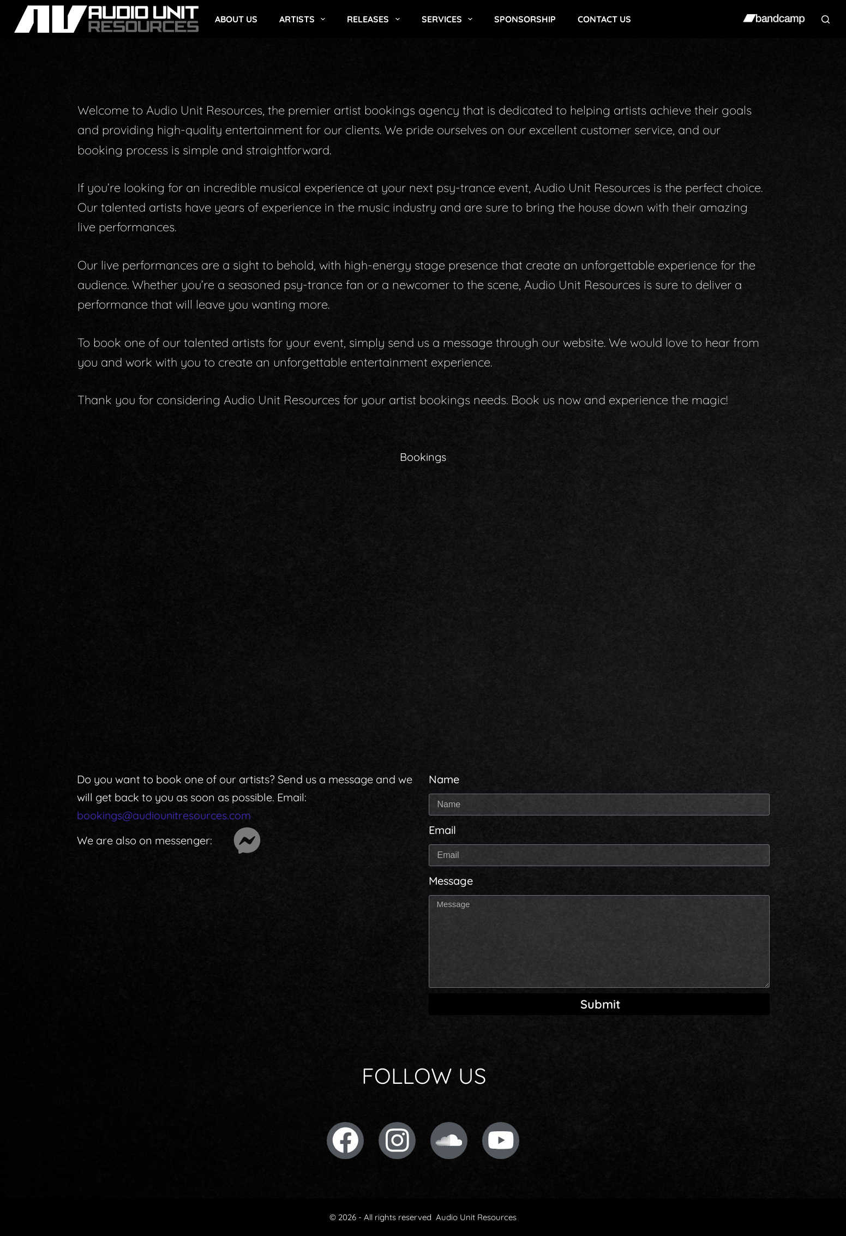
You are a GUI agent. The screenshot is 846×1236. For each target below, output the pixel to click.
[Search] (825, 19)
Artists (304, 19)
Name (444, 779)
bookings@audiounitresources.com (164, 815)
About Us (236, 19)
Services (449, 19)
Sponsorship (525, 19)
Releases (375, 19)
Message (451, 880)
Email (442, 830)
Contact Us (604, 19)
